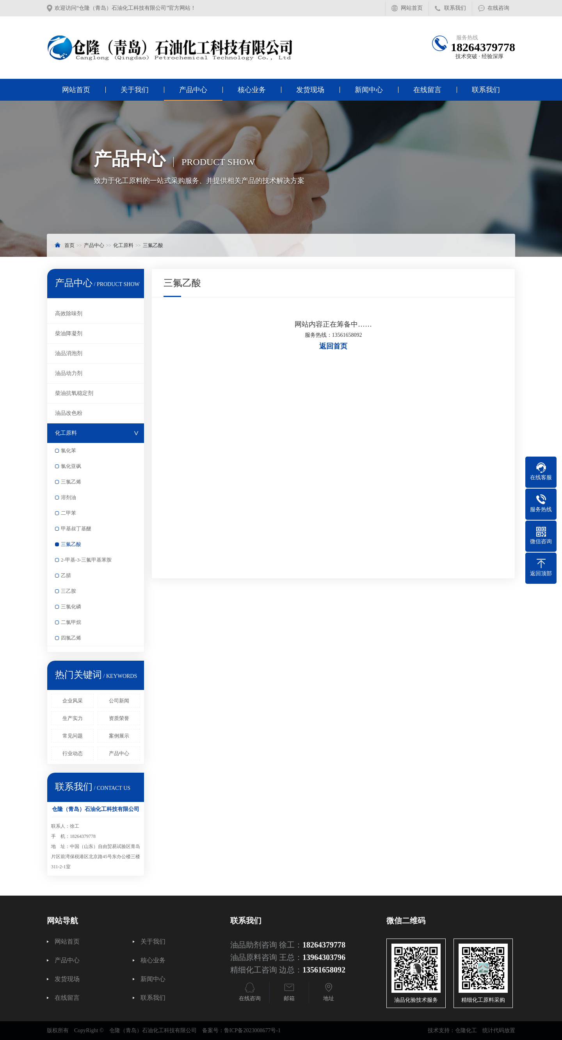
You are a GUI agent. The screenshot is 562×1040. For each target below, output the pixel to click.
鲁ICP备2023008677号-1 (252, 1030)
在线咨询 (498, 8)
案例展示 (119, 736)
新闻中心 (369, 90)
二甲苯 (68, 513)
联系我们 (455, 8)
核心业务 (252, 90)
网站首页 (412, 8)
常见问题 (72, 736)
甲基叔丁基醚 (76, 529)
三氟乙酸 (153, 245)
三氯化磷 (71, 607)
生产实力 (72, 718)
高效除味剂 (68, 313)
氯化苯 (68, 450)
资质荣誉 (119, 718)
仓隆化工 (466, 1030)
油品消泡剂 (68, 353)
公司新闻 (119, 701)
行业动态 (72, 753)
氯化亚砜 (71, 466)
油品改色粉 (68, 413)
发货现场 (310, 90)
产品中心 (193, 90)
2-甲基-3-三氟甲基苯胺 (86, 560)
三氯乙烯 (71, 482)
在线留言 (427, 90)
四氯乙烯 (71, 638)
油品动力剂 (68, 373)
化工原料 (123, 245)
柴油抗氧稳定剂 (74, 393)
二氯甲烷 (71, 622)
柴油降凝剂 (68, 333)
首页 (69, 245)
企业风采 (72, 701)
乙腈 (66, 575)
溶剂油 (68, 497)
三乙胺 (68, 591)
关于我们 (135, 90)
